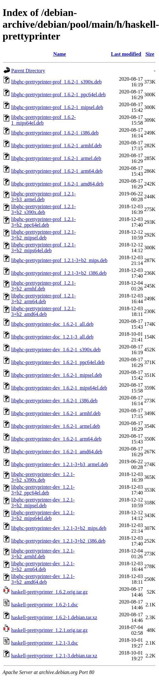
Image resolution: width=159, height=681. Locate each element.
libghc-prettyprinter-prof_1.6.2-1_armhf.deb (56, 145)
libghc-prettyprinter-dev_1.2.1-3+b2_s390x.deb (43, 477)
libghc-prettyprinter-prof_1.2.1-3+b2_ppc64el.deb (43, 222)
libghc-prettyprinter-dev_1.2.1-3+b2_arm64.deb (43, 566)
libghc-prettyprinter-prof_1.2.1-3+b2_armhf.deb (43, 285)
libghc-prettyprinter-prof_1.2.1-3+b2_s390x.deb (43, 209)
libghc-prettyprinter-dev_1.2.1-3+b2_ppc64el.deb (43, 489)
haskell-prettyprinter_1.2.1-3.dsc (44, 643)
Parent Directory (28, 70)
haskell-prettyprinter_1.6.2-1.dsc (44, 604)
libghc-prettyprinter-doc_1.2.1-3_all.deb (52, 337)
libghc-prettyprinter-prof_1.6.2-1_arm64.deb (56, 171)
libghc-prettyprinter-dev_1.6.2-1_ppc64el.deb (57, 362)
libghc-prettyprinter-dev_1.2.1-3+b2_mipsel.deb (43, 502)
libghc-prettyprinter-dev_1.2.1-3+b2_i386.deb (58, 541)
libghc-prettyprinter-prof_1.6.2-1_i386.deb (55, 132)
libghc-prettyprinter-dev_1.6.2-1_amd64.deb (56, 451)
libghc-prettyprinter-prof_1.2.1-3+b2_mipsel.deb (43, 234)
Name (59, 54)
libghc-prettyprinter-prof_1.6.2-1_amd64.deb (57, 184)
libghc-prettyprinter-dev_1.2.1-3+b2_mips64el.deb (43, 515)
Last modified (126, 54)
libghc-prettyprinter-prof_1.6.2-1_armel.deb (56, 158)
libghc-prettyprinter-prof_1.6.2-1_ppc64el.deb (58, 94)
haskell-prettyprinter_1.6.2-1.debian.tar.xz (54, 617)
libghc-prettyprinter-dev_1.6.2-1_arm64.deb (56, 439)
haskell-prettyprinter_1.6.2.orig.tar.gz (49, 592)
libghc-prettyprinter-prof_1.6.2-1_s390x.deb (56, 81)
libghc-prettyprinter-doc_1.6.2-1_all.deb (52, 324)
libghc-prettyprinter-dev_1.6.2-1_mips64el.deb (59, 388)
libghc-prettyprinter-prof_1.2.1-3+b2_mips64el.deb (43, 247)
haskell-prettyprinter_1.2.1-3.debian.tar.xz (54, 655)
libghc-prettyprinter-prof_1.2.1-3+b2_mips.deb (59, 260)
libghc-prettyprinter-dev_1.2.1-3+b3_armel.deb (59, 464)
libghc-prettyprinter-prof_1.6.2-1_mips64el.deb (43, 120)
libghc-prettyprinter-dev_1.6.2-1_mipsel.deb (56, 375)
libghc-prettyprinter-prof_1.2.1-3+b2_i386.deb (59, 273)
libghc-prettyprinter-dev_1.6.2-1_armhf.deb (56, 413)
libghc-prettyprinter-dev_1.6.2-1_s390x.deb (56, 349)
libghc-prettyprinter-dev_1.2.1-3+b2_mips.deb (58, 528)
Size (149, 54)
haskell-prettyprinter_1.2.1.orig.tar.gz (49, 630)
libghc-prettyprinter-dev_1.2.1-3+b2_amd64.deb (43, 579)
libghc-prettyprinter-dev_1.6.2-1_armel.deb (55, 426)
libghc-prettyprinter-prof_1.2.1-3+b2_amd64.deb (43, 311)
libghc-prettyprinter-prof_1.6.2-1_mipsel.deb (57, 107)
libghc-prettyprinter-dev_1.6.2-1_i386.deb (54, 400)
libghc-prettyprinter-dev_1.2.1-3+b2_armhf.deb (43, 553)
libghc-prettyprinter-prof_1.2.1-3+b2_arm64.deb (43, 298)
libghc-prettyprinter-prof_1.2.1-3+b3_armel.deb (43, 196)
